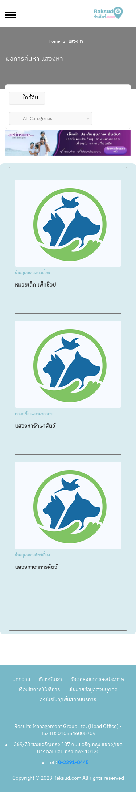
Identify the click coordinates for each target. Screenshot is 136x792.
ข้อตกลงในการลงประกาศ (97, 679)
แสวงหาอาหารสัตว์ (36, 567)
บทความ (21, 679)
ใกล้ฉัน (26, 98)
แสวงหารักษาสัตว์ (35, 426)
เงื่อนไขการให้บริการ (39, 689)
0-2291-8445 (73, 762)
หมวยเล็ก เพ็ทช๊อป (35, 284)
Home (54, 41)
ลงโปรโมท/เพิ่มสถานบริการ (68, 699)
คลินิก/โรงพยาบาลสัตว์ (34, 414)
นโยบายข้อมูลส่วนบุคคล (93, 689)
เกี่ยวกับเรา (50, 679)
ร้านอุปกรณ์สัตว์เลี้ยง (32, 273)
